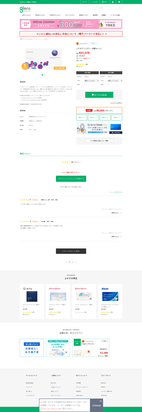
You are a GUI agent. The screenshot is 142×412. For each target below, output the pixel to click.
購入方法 (85, 2)
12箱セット (116, 117)
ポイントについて (56, 395)
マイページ (29, 387)
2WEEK (40, 15)
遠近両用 (95, 15)
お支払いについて (56, 387)
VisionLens (104, 395)
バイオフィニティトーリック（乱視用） (32, 97)
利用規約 (78, 391)
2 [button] (44, 74)
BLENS (103, 387)
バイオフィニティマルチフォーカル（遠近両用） (34, 100)
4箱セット (81, 117)
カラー (70, 15)
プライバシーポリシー (82, 387)
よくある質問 (94, 2)
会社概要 (78, 383)
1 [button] (42, 74)
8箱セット (93, 117)
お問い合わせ (79, 395)
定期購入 (104, 15)
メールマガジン (30, 395)
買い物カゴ (29, 391)
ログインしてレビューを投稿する (71, 178)
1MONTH (55, 15)
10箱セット (105, 117)
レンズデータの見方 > (116, 103)
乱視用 (84, 15)
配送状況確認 (29, 383)
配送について (54, 391)
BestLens (103, 383)
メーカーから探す (115, 15)
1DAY (26, 15)
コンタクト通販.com (106, 391)
